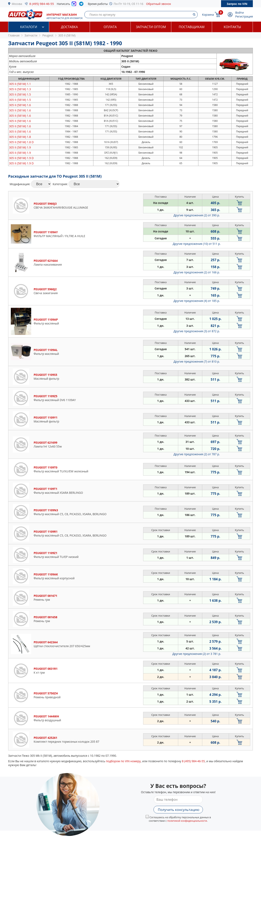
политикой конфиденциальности (187, 821)
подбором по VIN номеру (123, 761)
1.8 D (21, 142)
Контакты (232, 27)
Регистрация (244, 16)
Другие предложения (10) (197, 244)
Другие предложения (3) (197, 331)
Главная (14, 35)
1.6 (20, 105)
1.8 (20, 137)
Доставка (69, 27)
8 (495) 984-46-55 (41, 4)
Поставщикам (192, 27)
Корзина (208, 14)
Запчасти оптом (151, 27)
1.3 (20, 89)
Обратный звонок (158, 4)
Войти (239, 12)
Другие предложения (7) (197, 361)
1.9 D (21, 158)
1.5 (20, 94)
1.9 (20, 147)
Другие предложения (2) (197, 215)
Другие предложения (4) (197, 301)
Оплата (110, 27)
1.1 (20, 84)
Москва (17, 4)
